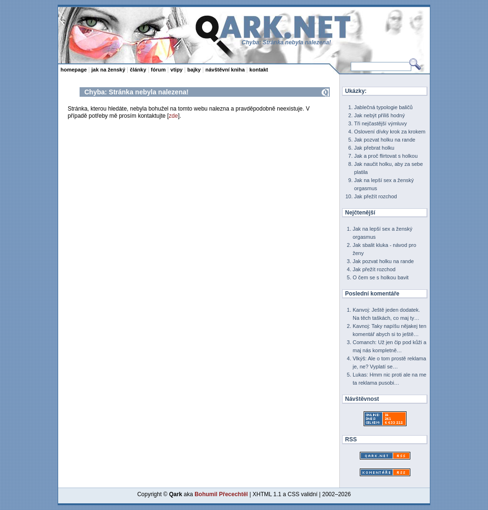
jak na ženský (108, 69)
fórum (158, 69)
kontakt (258, 69)
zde (173, 115)
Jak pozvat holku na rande (384, 140)
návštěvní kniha (225, 69)
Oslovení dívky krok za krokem (390, 131)
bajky (194, 69)
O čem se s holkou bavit (380, 277)
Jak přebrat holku (374, 148)
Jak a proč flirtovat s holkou (385, 156)
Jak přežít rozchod (375, 196)
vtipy (177, 69)
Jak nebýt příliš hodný (379, 115)
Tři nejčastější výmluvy (380, 123)
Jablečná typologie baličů (383, 107)
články (138, 69)
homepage (74, 69)
